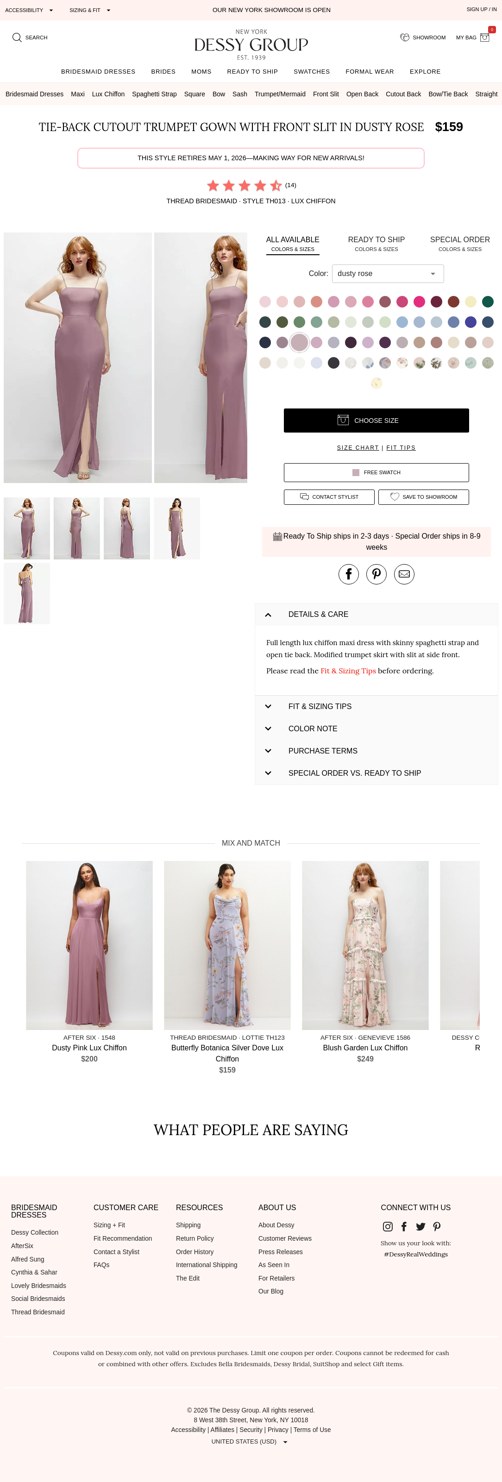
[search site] (30, 37)
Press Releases (280, 1252)
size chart (358, 448)
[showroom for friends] (423, 37)
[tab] (293, 243)
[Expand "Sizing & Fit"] (91, 10)
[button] (79, 359)
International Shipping (207, 1265)
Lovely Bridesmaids (38, 1285)
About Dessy (276, 1225)
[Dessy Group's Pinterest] (441, 1226)
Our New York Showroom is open (272, 9)
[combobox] (381, 273)
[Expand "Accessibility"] (30, 10)
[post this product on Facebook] (349, 574)
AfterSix (22, 1246)
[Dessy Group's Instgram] (391, 1226)
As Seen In (273, 1265)
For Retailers (276, 1278)
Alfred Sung (27, 1259)
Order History (194, 1252)
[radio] (213, 185)
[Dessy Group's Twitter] (424, 1226)
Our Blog (270, 1291)
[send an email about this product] (404, 574)
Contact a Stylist (116, 1252)
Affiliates (223, 1429)
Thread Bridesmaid (38, 1312)
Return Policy (195, 1238)
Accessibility (188, 1429)
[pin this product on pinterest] (376, 574)
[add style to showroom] (423, 497)
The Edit (188, 1278)
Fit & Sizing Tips (348, 670)
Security (251, 1429)
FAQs (101, 1265)
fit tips (401, 448)
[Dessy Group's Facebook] (407, 1226)
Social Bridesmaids (38, 1298)
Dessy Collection (34, 1232)
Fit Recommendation (123, 1238)
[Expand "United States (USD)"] (251, 1442)
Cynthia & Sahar (34, 1272)
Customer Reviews (285, 1238)
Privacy (278, 1429)
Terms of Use (312, 1429)
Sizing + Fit (109, 1225)
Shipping (188, 1225)
